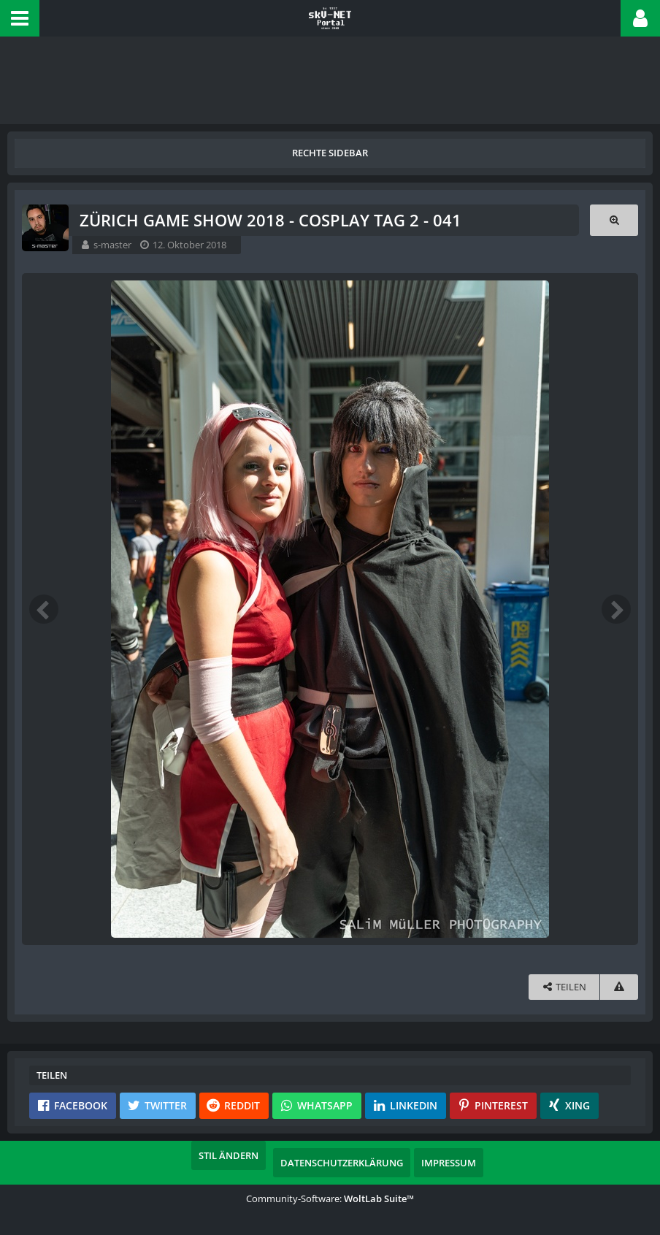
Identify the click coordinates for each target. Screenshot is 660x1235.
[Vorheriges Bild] (43, 609)
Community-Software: (330, 1198)
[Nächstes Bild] (616, 609)
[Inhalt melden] (619, 987)
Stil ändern (228, 1155)
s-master (112, 244)
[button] (19, 18)
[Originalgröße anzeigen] (614, 220)
